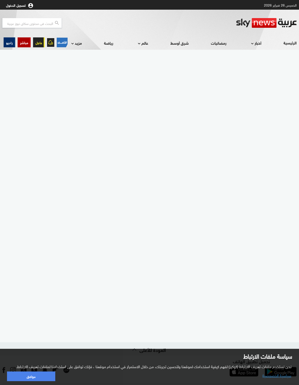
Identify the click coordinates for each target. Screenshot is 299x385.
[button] (24, 42)
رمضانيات (218, 43)
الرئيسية (290, 43)
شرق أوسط (179, 43)
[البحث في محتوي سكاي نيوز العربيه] (32, 23)
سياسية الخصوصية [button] (276, 375)
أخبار (255, 43)
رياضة (108, 43)
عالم (142, 43)
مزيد (76, 43)
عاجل (38, 42)
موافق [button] (31, 376)
